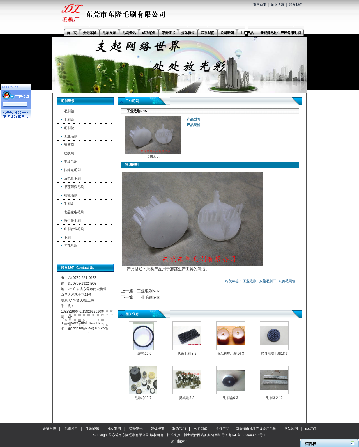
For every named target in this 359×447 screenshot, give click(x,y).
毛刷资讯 (92, 429)
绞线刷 (69, 153)
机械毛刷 (70, 195)
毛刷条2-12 (274, 398)
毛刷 (67, 237)
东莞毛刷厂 (267, 281)
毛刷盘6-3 (230, 398)
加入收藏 (277, 5)
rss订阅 (310, 429)
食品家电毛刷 (74, 212)
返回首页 (259, 5)
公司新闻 (201, 429)
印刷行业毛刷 (74, 229)
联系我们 (295, 5)
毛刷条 (69, 120)
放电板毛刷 (72, 178)
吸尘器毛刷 (72, 221)
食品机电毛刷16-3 (230, 354)
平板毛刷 (70, 162)
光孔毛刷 (70, 246)
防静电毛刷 (72, 170)
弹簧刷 (69, 145)
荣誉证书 (136, 429)
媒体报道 (157, 429)
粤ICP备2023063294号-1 (247, 435)
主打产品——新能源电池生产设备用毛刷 (246, 429)
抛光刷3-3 (186, 398)
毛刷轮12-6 (143, 354)
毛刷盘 (69, 204)
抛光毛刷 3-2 (187, 354)
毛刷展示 (71, 429)
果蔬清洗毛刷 (74, 187)
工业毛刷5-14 (148, 291)
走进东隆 (49, 429)
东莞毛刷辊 (287, 281)
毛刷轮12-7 (143, 398)
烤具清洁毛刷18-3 (274, 354)
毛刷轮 (69, 128)
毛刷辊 (69, 111)
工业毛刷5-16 (148, 297)
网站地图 (291, 429)
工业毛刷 (70, 136)
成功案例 (114, 429)
